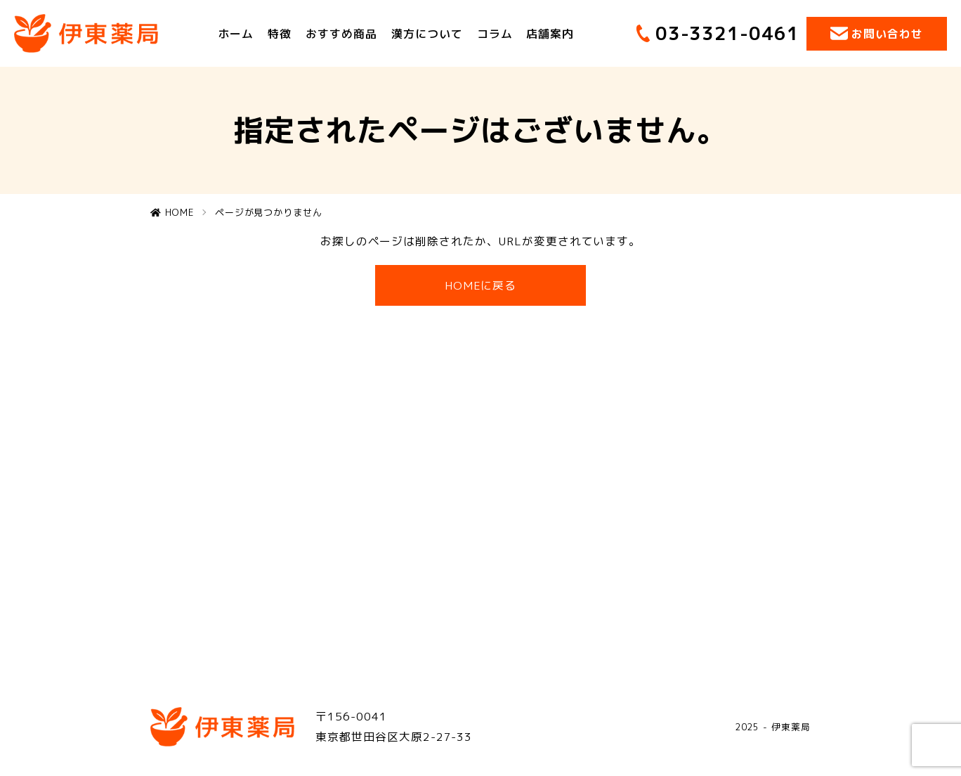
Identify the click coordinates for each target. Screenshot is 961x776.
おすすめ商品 (341, 33)
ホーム (236, 33)
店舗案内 (551, 33)
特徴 (280, 33)
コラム (495, 33)
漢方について (427, 33)
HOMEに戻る (481, 285)
